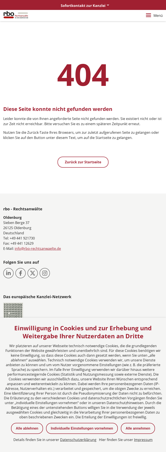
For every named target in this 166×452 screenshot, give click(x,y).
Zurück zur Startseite (83, 162)
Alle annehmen (138, 428)
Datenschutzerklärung (78, 439)
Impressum (143, 439)
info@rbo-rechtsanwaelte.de (38, 248)
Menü (154, 15)
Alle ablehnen (27, 428)
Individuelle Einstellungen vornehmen (82, 428)
